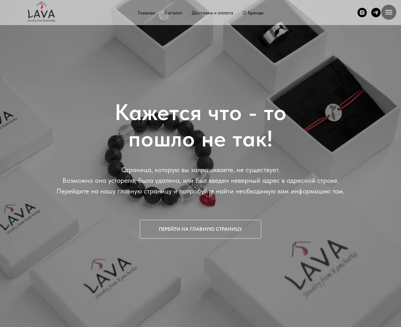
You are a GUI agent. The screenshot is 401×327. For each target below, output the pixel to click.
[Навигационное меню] (388, 12)
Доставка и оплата (212, 13)
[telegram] (376, 12)
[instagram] (362, 12)
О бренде (252, 13)
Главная (146, 13)
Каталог (173, 13)
